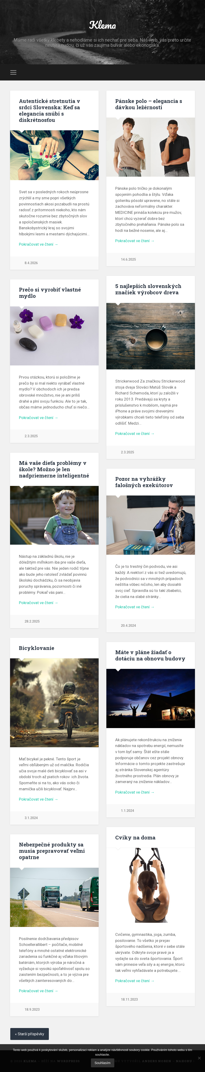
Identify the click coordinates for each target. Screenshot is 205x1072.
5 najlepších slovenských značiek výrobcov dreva (148, 289)
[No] (199, 1058)
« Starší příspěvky (29, 1034)
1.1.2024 (127, 811)
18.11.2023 (129, 1000)
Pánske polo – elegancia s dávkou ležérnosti (148, 104)
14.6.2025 (128, 260)
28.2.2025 (32, 622)
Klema (102, 24)
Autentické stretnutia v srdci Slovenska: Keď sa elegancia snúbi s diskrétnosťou (49, 110)
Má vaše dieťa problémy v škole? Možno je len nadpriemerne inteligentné (54, 469)
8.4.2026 (31, 263)
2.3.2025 (127, 452)
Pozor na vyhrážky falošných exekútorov (144, 482)
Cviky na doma (135, 837)
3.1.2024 (31, 818)
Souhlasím (103, 1063)
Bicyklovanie (36, 647)
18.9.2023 (32, 1010)
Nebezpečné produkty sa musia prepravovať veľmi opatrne (52, 851)
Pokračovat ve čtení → (38, 244)
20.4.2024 (128, 626)
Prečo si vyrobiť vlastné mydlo (50, 292)
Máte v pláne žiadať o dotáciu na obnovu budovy (150, 655)
